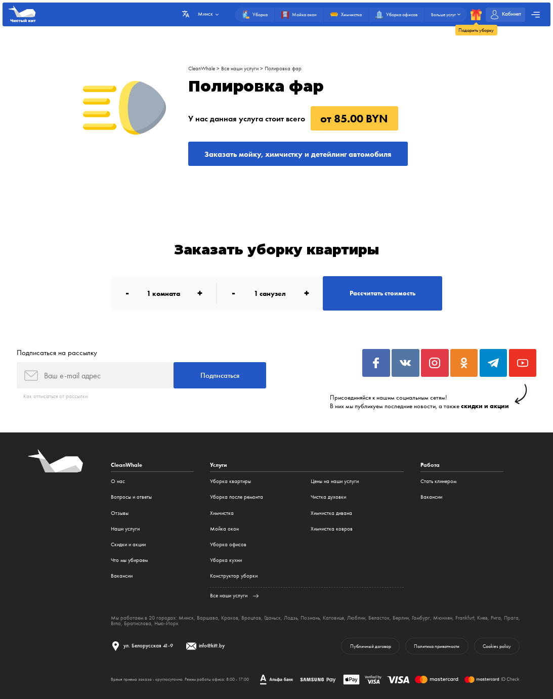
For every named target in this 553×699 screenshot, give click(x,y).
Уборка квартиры (230, 481)
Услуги (218, 465)
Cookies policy (497, 646)
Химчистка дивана (331, 513)
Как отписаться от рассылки (55, 396)
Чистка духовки (328, 497)
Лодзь (290, 618)
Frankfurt (464, 618)
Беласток (379, 618)
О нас (118, 481)
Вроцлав (251, 618)
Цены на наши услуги (335, 481)
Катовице (333, 618)
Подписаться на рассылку (57, 352)
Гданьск (272, 618)
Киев (482, 618)
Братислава (137, 623)
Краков (229, 618)
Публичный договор (370, 646)
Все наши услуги (240, 68)
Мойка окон (224, 529)
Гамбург (421, 618)
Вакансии (122, 576)
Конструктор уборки (234, 576)
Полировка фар (283, 68)
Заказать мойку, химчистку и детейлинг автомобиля (297, 154)
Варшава (207, 618)
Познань (310, 618)
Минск (186, 618)
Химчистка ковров (332, 529)
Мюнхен (442, 618)
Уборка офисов (228, 544)
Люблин (356, 618)
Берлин (401, 618)
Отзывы (120, 513)
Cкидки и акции (128, 544)
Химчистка (222, 513)
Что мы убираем (129, 560)
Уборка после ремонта (236, 497)
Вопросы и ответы (131, 497)
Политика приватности (436, 646)
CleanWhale (201, 68)
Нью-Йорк (166, 623)
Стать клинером (438, 481)
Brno (116, 623)
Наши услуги (125, 529)
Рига (496, 618)
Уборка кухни (226, 560)
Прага (511, 618)
